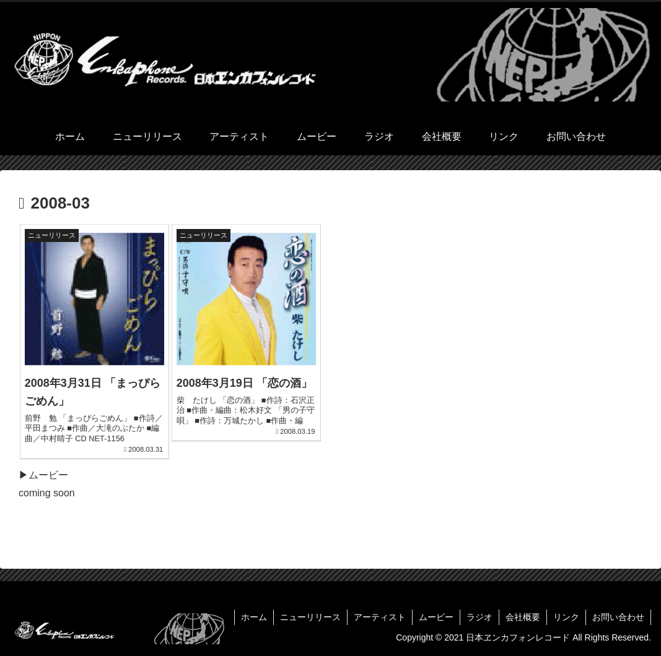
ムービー (436, 617)
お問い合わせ (618, 617)
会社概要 (523, 617)
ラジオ (479, 617)
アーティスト (380, 617)
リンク (566, 617)
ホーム (254, 617)
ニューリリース (310, 617)
